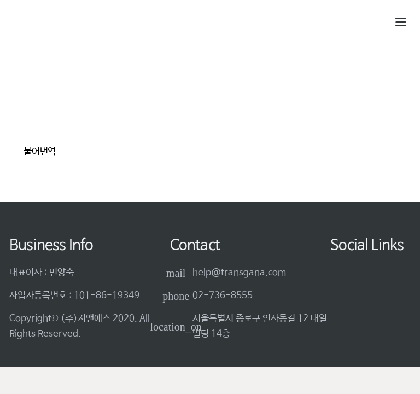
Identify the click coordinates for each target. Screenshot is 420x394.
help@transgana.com (239, 273)
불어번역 (40, 152)
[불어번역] (60, 105)
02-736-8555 (222, 296)
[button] (400, 21)
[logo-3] (51, 22)
